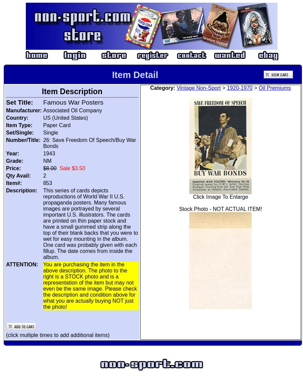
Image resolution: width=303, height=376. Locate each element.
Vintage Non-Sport (199, 88)
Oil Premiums (275, 88)
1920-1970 (240, 88)
